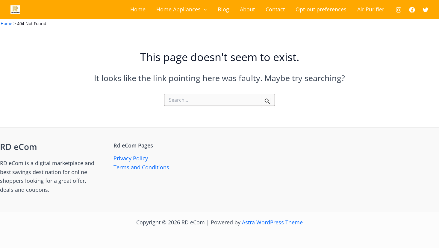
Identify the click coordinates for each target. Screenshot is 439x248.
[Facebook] (412, 10)
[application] (204, 9)
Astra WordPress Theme (272, 222)
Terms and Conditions (141, 167)
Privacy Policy (130, 158)
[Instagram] (399, 10)
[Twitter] (426, 10)
